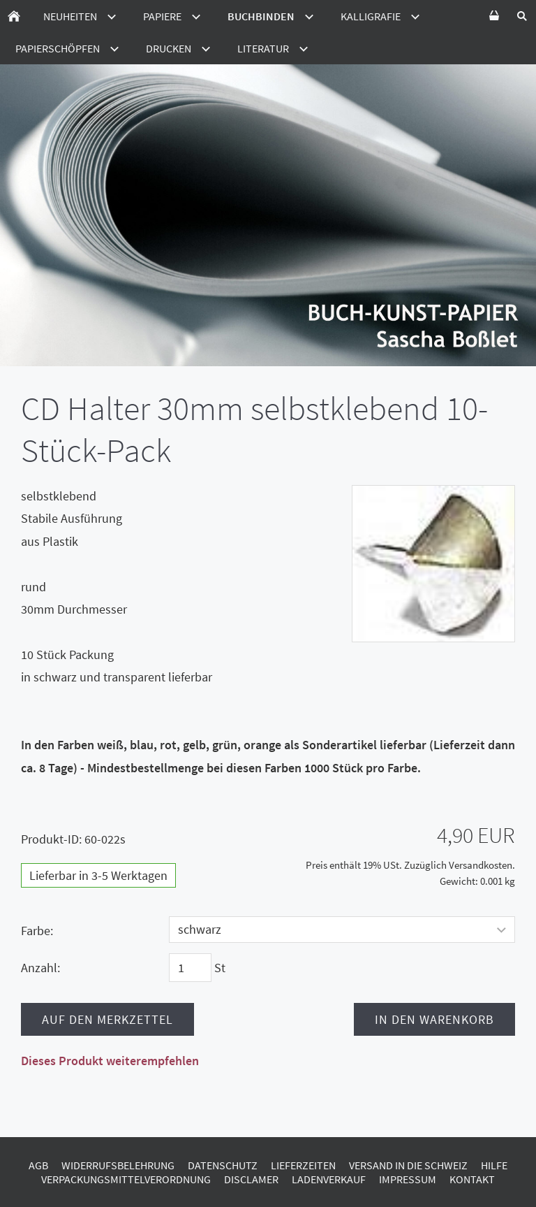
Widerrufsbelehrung (117, 1165)
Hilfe (494, 1165)
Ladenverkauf (329, 1179)
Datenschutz (223, 1165)
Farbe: (37, 931)
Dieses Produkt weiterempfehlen (110, 1061)
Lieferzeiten (303, 1165)
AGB (38, 1165)
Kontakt (472, 1179)
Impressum (407, 1179)
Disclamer (251, 1179)
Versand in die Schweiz (408, 1165)
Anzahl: (40, 968)
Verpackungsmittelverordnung (126, 1179)
